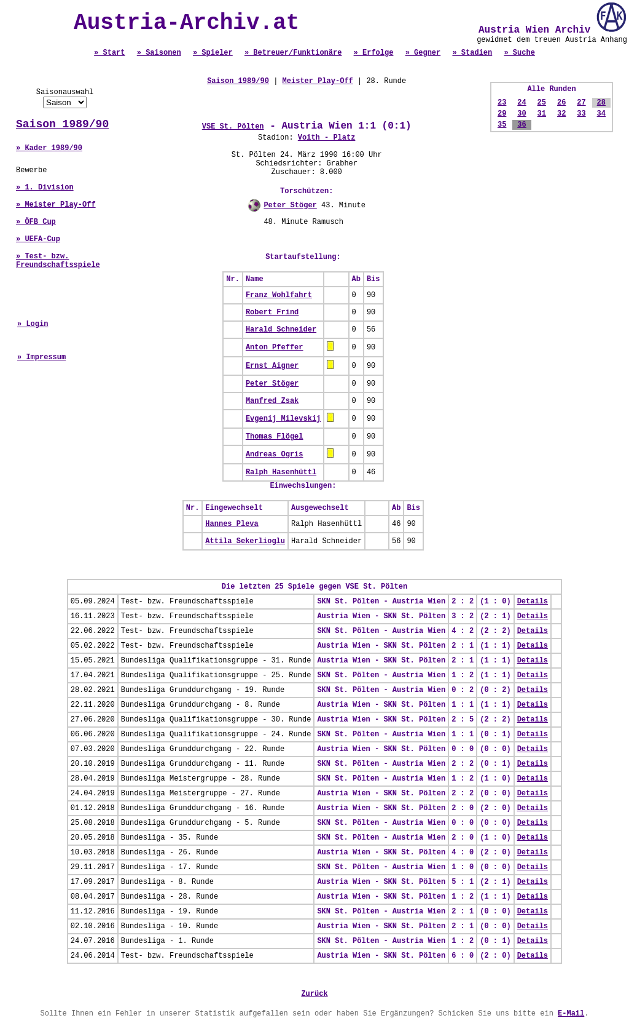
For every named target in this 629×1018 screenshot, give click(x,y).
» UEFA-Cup (38, 239)
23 (502, 102)
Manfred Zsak (272, 401)
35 (502, 125)
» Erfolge (374, 53)
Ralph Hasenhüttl (281, 472)
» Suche (519, 53)
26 (561, 102)
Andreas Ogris (274, 454)
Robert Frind (272, 312)
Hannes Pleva (231, 524)
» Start (109, 53)
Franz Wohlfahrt (279, 295)
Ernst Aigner (272, 366)
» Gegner (423, 53)
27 (581, 102)
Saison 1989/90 (62, 124)
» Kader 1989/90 (49, 148)
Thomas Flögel (274, 436)
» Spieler (213, 53)
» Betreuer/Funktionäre (293, 53)
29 (502, 113)
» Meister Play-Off (56, 205)
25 (541, 102)
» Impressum (41, 357)
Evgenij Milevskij (283, 419)
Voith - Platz (327, 137)
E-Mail (571, 1013)
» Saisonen (159, 53)
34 (601, 113)
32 (561, 113)
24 (521, 102)
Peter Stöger (290, 205)
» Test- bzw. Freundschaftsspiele (58, 260)
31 (541, 113)
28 (601, 102)
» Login (32, 324)
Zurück (314, 994)
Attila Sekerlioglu (245, 541)
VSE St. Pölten (233, 126)
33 (581, 113)
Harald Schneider (281, 329)
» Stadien (472, 53)
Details (532, 601)
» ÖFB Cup (36, 222)
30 (521, 113)
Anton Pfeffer (274, 347)
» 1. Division (45, 187)
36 (521, 125)
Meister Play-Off (318, 81)
